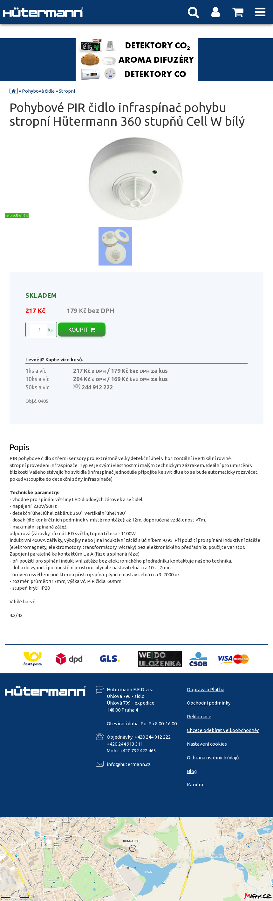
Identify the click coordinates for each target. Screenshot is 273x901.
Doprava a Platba (205, 689)
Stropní (67, 91)
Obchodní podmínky (208, 703)
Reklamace (199, 716)
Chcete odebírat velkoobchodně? (223, 730)
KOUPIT (81, 329)
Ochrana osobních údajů (213, 757)
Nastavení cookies (207, 744)
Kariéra (195, 784)
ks (41, 330)
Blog (192, 771)
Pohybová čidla (38, 91)
